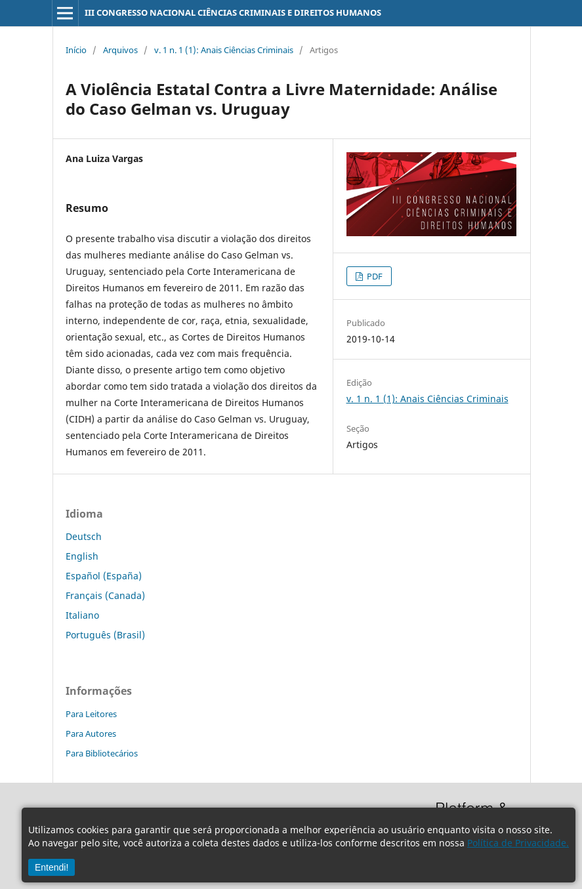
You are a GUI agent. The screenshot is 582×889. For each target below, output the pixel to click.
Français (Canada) (105, 595)
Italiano (82, 615)
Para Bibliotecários (102, 753)
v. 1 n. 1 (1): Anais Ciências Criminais (223, 50)
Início (76, 50)
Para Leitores (91, 714)
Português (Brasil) (105, 635)
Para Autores (91, 733)
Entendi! (51, 867)
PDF (374, 276)
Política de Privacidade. (518, 843)
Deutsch (84, 536)
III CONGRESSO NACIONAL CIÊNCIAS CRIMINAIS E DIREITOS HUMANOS (233, 12)
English (82, 556)
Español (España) (104, 575)
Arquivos (120, 50)
